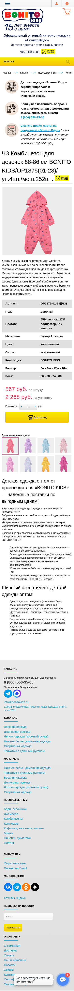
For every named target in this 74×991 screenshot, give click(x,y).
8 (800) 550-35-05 (18, 682)
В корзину (37, 417)
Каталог (9, 61)
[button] (7, 3)
